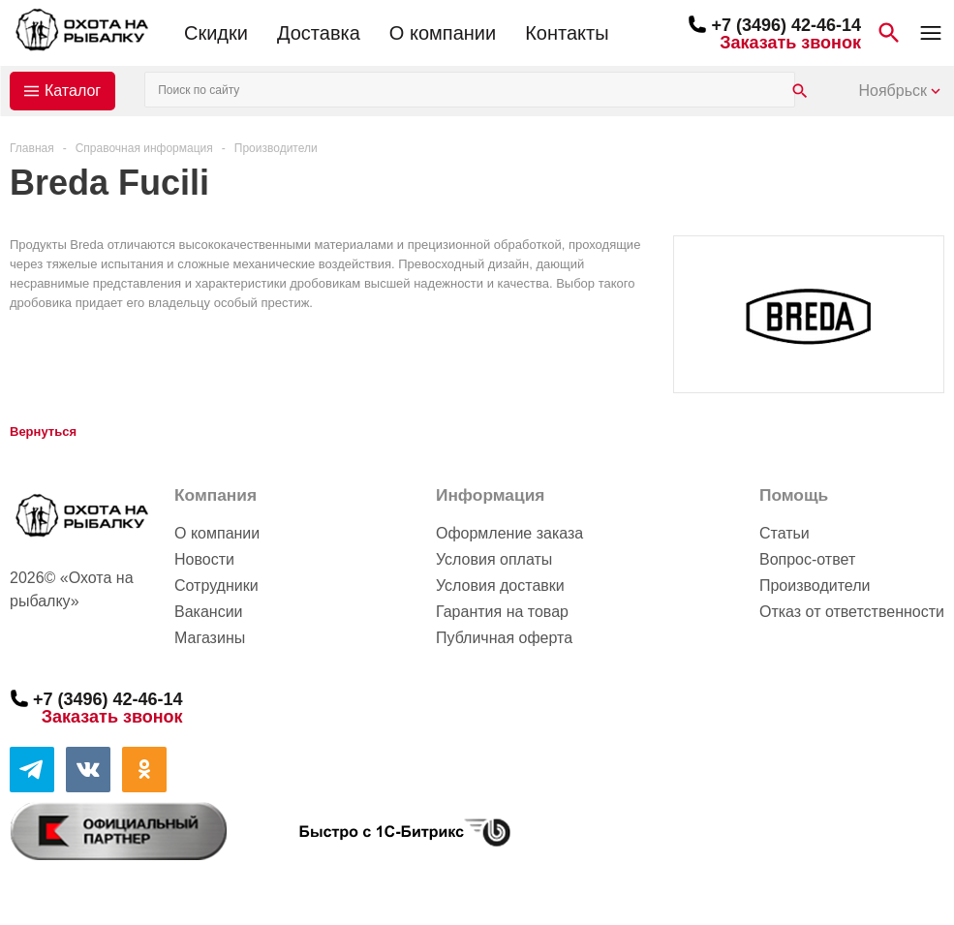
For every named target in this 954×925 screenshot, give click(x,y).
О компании (442, 33)
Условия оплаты (494, 559)
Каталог (73, 90)
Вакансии (208, 611)
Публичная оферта (504, 638)
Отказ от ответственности (851, 611)
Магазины (209, 638)
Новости (204, 559)
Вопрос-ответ (807, 559)
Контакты (566, 33)
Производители (815, 585)
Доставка (318, 33)
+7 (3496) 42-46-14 (786, 25)
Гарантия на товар (502, 611)
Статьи (784, 533)
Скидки (216, 33)
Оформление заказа (509, 533)
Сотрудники (216, 585)
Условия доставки (500, 585)
